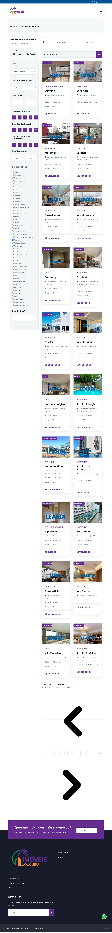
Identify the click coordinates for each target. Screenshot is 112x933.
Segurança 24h (18, 280)
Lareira (15, 224)
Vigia (14, 297)
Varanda (16, 292)
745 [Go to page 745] (100, 754)
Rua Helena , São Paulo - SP (87, 596)
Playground (17, 247)
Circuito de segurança (20, 188)
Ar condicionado (18, 179)
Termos (106, 929)
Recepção (16, 265)
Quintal (15, 262)
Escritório (16, 203)
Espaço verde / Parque (21, 209)
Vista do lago (18, 300)
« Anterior (48, 685)
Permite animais (18, 232)
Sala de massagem (20, 268)
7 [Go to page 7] (77, 754)
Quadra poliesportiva (20, 256)
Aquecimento (18, 176)
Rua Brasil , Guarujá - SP (86, 537)
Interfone (16, 218)
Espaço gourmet (19, 206)
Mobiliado (16, 229)
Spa (14, 286)
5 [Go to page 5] (64, 754)
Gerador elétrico (19, 215)
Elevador (16, 200)
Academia (16, 173)
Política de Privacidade (16, 884)
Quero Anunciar (85, 830)
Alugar (32, 55)
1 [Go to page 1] (45, 754)
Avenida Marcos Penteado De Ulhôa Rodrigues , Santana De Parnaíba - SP (87, 285)
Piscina (15, 241)
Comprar (17, 53)
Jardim (15, 221)
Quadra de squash (19, 250)
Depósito (16, 197)
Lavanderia (17, 227)
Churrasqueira (18, 182)
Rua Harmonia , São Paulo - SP (56, 658)
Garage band (17, 212)
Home (13, 27)
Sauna (15, 277)
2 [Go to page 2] (51, 754)
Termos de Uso (14, 879)
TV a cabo (16, 289)
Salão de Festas (19, 271)
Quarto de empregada (21, 259)
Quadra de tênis (18, 253)
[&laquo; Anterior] (73, 722)
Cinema (15, 185)
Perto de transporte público (23, 238)
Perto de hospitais (19, 235)
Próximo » (60, 685)
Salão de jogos (18, 274)
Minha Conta (12, 888)
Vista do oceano (18, 303)
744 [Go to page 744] (91, 754)
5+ (36, 118)
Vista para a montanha (21, 306)
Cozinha (15, 194)
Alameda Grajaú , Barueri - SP (55, 537)
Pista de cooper (18, 244)
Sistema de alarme (19, 283)
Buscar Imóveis (63, 853)
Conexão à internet (19, 191)
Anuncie (60, 858)
